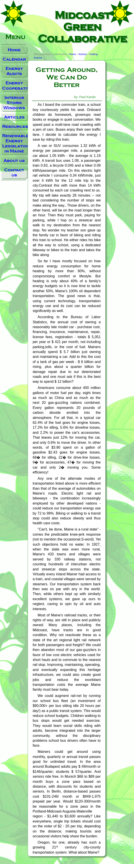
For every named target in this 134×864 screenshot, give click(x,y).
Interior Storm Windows (14, 102)
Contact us (14, 172)
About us (14, 160)
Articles (14, 117)
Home (14, 49)
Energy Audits (14, 71)
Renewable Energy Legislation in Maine (14, 143)
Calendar (14, 59)
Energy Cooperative (14, 85)
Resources (14, 126)
